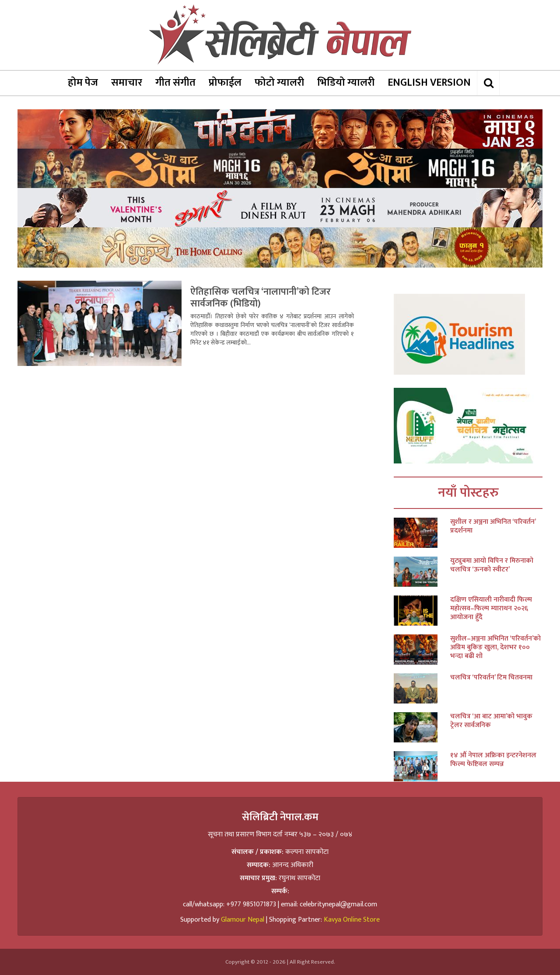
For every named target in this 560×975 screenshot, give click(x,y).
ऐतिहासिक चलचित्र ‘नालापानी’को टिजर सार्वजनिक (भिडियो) (260, 298)
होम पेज (83, 82)
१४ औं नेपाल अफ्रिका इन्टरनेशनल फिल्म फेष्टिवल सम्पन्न (493, 760)
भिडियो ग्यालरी (345, 82)
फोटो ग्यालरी (279, 82)
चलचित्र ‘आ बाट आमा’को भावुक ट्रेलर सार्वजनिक (491, 721)
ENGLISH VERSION (429, 82)
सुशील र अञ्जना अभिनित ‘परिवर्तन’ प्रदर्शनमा (493, 526)
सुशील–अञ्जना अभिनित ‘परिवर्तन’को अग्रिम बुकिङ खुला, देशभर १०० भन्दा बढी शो (495, 647)
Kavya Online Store (352, 920)
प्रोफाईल (225, 82)
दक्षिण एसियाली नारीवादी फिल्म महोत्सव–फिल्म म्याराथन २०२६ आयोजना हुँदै (491, 608)
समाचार (126, 82)
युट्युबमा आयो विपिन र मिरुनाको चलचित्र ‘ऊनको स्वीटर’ (491, 565)
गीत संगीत (175, 82)
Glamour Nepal (242, 920)
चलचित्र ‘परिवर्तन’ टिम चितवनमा (491, 677)
